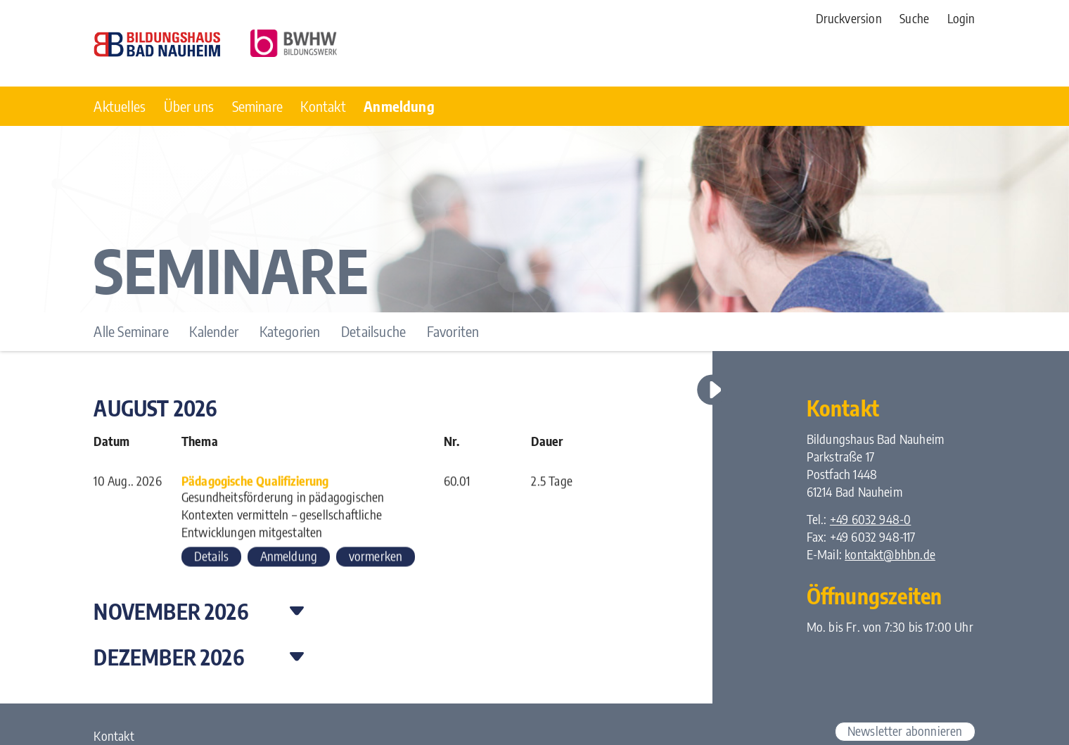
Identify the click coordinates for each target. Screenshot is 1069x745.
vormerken (376, 558)
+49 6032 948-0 (870, 519)
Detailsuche (373, 331)
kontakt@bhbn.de (890, 554)
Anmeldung (289, 558)
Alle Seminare (131, 331)
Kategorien (290, 331)
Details (211, 558)
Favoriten (453, 331)
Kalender (213, 331)
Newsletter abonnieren (905, 731)
